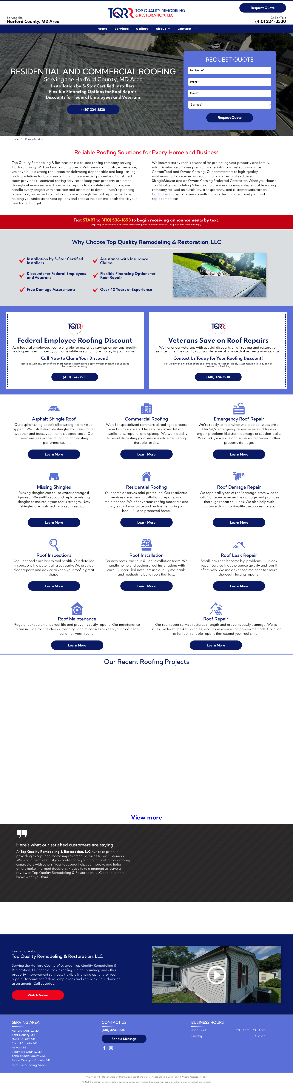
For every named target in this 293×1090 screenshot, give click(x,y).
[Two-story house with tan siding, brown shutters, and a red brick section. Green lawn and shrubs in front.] (253, 707)
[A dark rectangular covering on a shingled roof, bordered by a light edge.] (253, 778)
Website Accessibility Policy (194, 1080)
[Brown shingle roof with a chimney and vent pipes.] (111, 778)
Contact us (160, 194)
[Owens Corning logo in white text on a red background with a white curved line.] (206, 920)
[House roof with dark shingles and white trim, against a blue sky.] (182, 778)
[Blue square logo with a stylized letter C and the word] (146, 920)
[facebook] (104, 1052)
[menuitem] (102, 28)
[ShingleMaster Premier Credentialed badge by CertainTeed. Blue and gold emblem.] (86, 920)
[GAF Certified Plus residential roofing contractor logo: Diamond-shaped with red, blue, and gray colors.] (116, 920)
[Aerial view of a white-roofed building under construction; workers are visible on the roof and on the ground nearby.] (111, 707)
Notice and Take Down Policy (166, 1080)
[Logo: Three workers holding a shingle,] (176, 920)
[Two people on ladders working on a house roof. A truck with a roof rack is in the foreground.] (182, 707)
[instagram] (111, 1052)
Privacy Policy (92, 1080)
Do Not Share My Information (116, 1080)
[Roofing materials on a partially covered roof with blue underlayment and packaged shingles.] (39, 778)
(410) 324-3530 (270, 22)
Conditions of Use (141, 1080)
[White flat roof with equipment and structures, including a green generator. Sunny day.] (39, 707)
